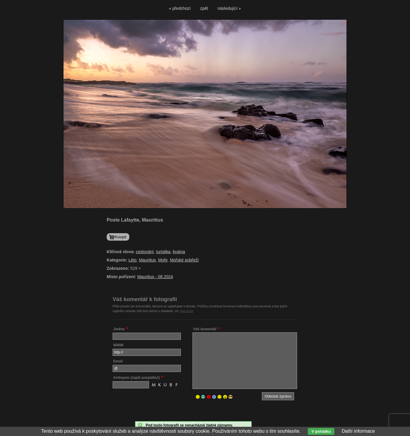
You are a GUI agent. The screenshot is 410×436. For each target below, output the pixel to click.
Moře (163, 260)
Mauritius (147, 260)
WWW (118, 345)
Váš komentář (205, 329)
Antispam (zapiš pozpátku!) (136, 378)
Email (118, 361)
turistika (163, 251)
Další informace (358, 431)
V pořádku (321, 431)
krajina (179, 251)
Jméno (119, 329)
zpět (204, 8)
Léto (132, 260)
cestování (145, 251)
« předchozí (180, 8)
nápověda (186, 311)
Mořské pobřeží (184, 260)
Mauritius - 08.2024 (155, 276)
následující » (229, 8)
